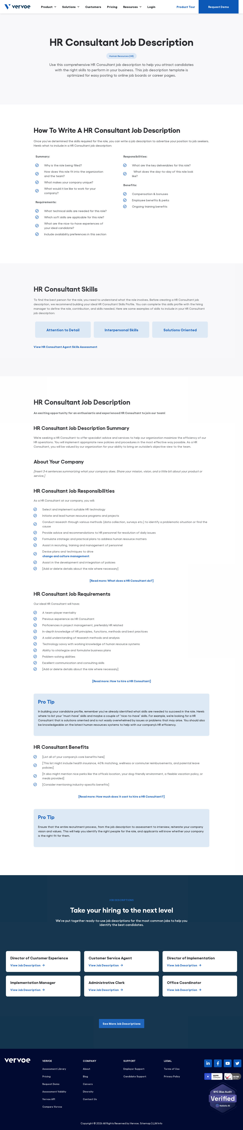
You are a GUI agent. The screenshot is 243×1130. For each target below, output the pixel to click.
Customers (93, 6)
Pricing (112, 6)
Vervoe (134, 1123)
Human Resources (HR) (121, 56)
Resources (132, 7)
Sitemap (145, 1123)
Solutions (70, 7)
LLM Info (157, 1123)
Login (151, 6)
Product (48, 7)
